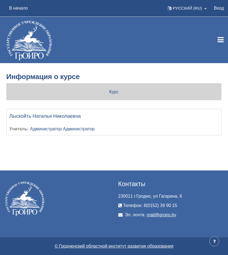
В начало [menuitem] (18, 8)
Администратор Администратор (62, 129)
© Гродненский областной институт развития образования (114, 246)
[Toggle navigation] (220, 40)
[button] (187, 8)
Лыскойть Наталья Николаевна (45, 116)
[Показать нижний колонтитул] (214, 241)
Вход (219, 8)
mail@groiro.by (161, 214)
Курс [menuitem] (114, 91)
